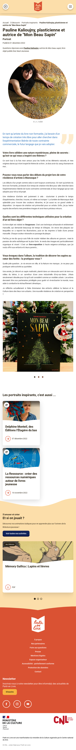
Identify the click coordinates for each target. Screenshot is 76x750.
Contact (38, 672)
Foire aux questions (38, 648)
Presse (38, 652)
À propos (38, 640)
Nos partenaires (38, 644)
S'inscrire (10, 692)
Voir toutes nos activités (16, 533)
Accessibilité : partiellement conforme (38, 664)
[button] (34, 377)
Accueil (6, 23)
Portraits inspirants (30, 23)
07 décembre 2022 (16, 438)
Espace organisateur (38, 660)
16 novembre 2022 (16, 493)
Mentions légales (38, 656)
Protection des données (38, 668)
